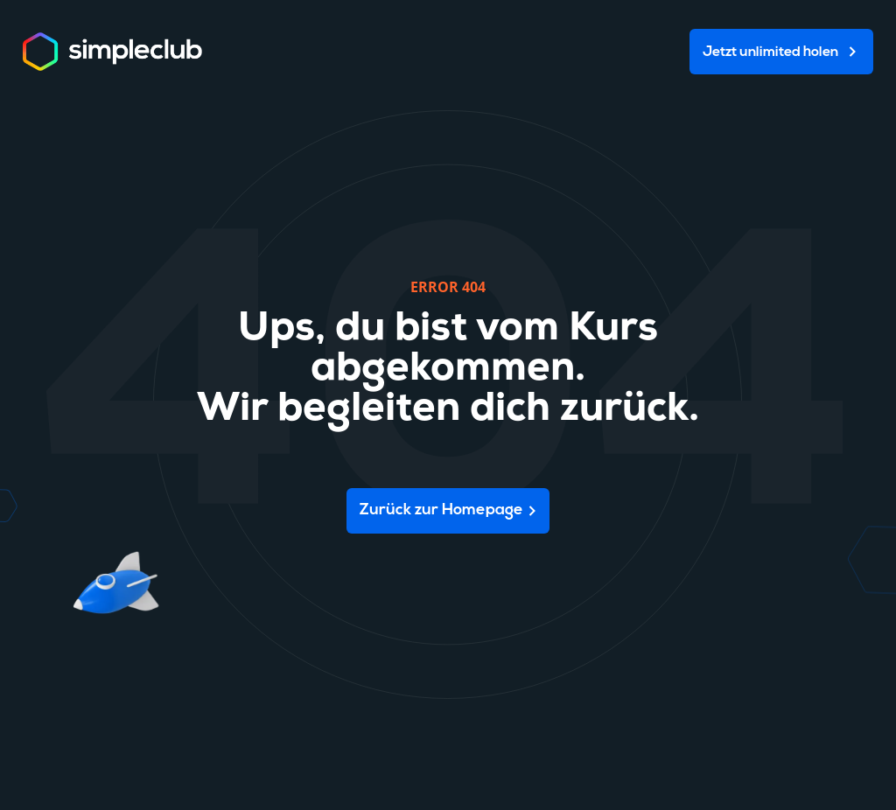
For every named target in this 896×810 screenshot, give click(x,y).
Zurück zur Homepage (441, 510)
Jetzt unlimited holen (770, 52)
